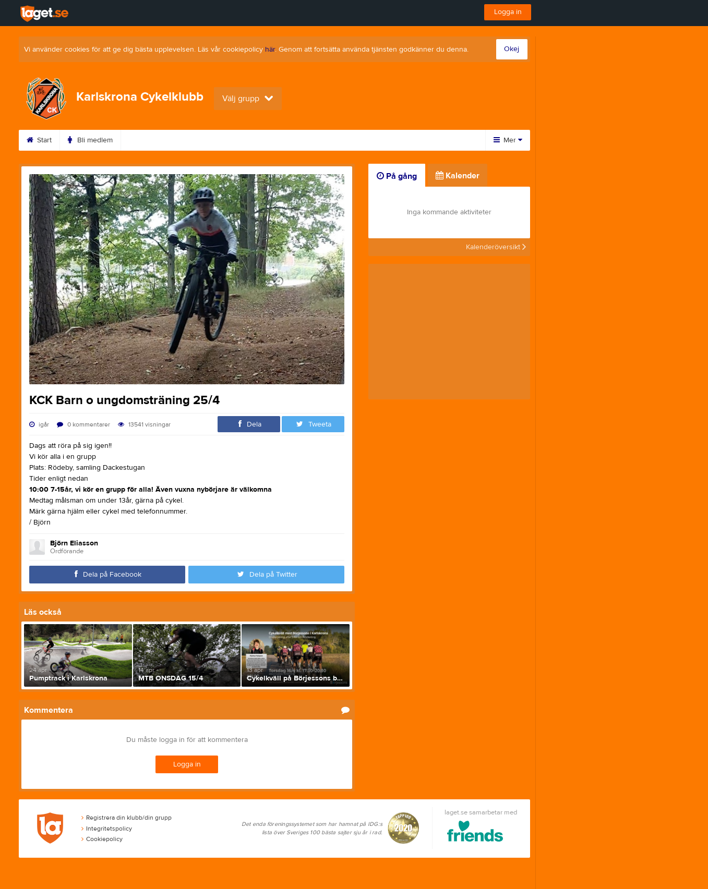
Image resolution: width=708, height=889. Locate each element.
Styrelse (384, 140)
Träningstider (155, 140)
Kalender (216, 140)
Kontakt (334, 140)
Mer (508, 140)
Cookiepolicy (102, 839)
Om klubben (276, 140)
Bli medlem (90, 140)
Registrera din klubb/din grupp (126, 817)
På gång (397, 176)
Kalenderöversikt (496, 247)
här (270, 49)
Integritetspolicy (106, 828)
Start (39, 140)
